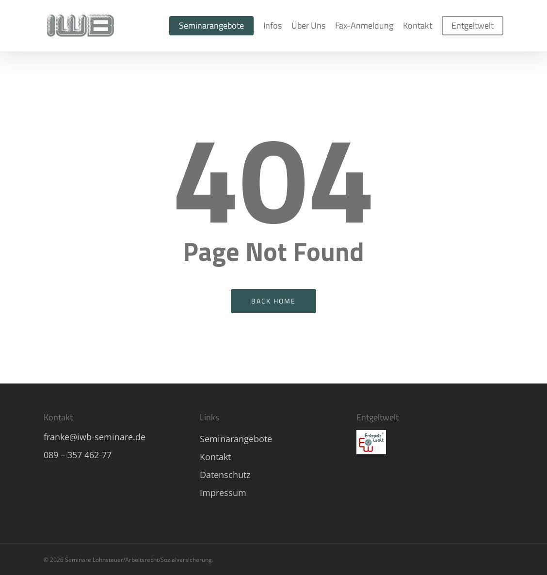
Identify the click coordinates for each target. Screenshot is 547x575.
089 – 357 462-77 (78, 455)
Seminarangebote (236, 439)
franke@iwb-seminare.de (94, 437)
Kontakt (215, 457)
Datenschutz (225, 474)
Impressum (223, 492)
